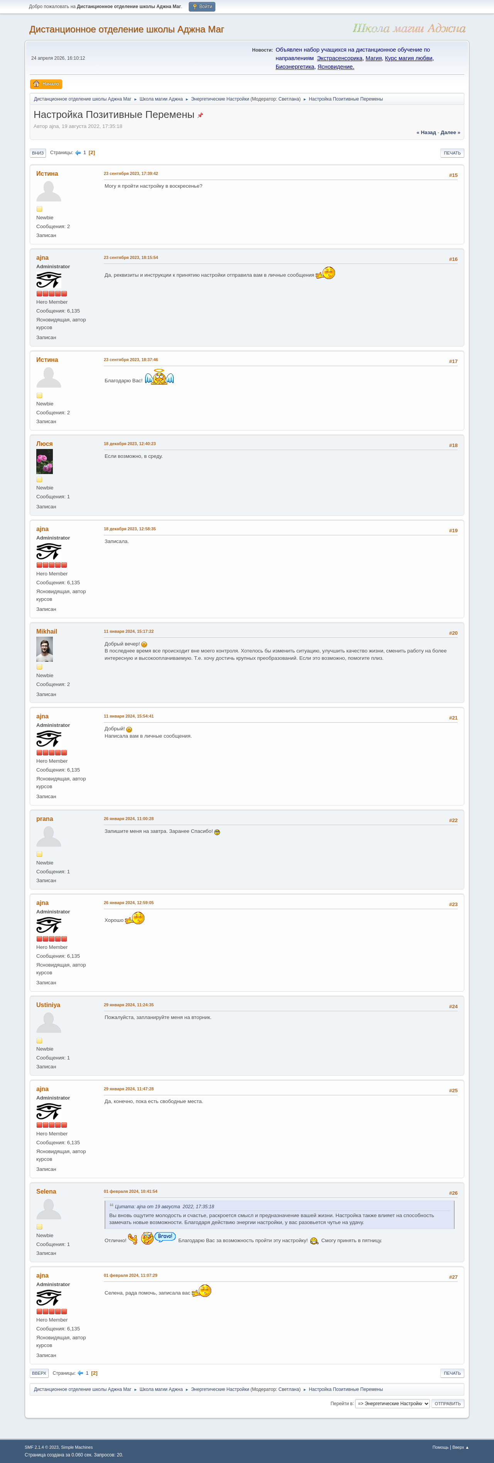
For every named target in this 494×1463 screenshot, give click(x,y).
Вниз (38, 153)
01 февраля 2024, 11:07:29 (130, 1275)
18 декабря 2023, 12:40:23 (130, 443)
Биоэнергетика (295, 67)
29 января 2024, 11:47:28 (129, 1088)
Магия (373, 58)
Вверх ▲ (460, 1447)
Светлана (289, 99)
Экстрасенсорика (339, 58)
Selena (46, 1191)
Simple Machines (77, 1447)
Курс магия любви (409, 58)
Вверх (39, 1373)
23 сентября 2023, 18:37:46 (131, 359)
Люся (44, 444)
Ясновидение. (336, 67)
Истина (47, 173)
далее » (450, 132)
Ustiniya (48, 1005)
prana (44, 819)
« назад (426, 132)
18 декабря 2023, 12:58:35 (130, 528)
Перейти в (341, 1403)
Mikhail (46, 631)
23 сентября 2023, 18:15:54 (131, 257)
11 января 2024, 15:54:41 (129, 716)
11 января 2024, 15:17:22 (129, 631)
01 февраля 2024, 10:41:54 (130, 1191)
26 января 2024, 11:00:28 (129, 818)
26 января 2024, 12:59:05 (129, 902)
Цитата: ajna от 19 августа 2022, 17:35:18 (166, 1206)
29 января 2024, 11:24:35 (129, 1004)
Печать (452, 153)
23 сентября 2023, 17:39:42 (131, 173)
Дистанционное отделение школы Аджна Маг (126, 29)
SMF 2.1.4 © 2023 (42, 1447)
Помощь (441, 1447)
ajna (42, 257)
